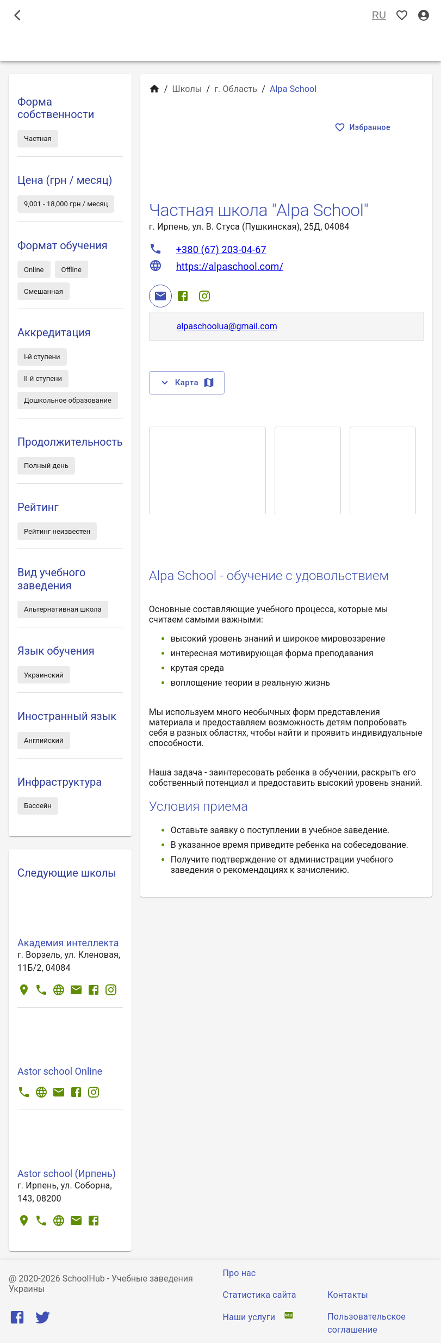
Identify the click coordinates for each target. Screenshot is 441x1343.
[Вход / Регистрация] (423, 15)
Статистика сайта (259, 1295)
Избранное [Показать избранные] (363, 128)
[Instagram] (204, 296)
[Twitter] (42, 1320)
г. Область (235, 89)
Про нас (239, 1273)
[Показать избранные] (402, 15)
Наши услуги (249, 1317)
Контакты (347, 1295)
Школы (187, 89)
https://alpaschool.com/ (229, 266)
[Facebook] (183, 296)
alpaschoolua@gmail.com (227, 326)
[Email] (160, 296)
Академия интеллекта (68, 942)
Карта (187, 382)
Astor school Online (59, 1071)
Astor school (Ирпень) (66, 1173)
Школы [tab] (220, 45)
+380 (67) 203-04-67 (221, 249)
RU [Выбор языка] (379, 15)
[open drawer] (17, 15)
